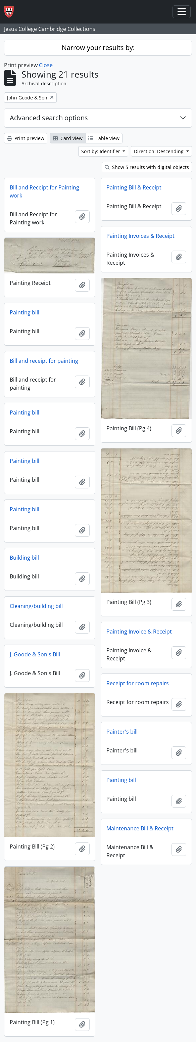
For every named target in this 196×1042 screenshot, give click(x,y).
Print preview (25, 138)
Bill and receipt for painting (44, 360)
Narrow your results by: (98, 47)
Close (46, 65)
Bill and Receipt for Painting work (44, 191)
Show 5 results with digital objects (147, 167)
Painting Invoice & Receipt (139, 631)
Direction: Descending (159, 151)
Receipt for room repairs (137, 683)
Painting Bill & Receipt (133, 187)
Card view (68, 138)
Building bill (24, 557)
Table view (103, 138)
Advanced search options (49, 117)
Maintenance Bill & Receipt (140, 828)
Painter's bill (122, 731)
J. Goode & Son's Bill (35, 654)
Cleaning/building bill (36, 606)
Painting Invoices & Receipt (140, 236)
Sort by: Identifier (101, 151)
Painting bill (24, 312)
